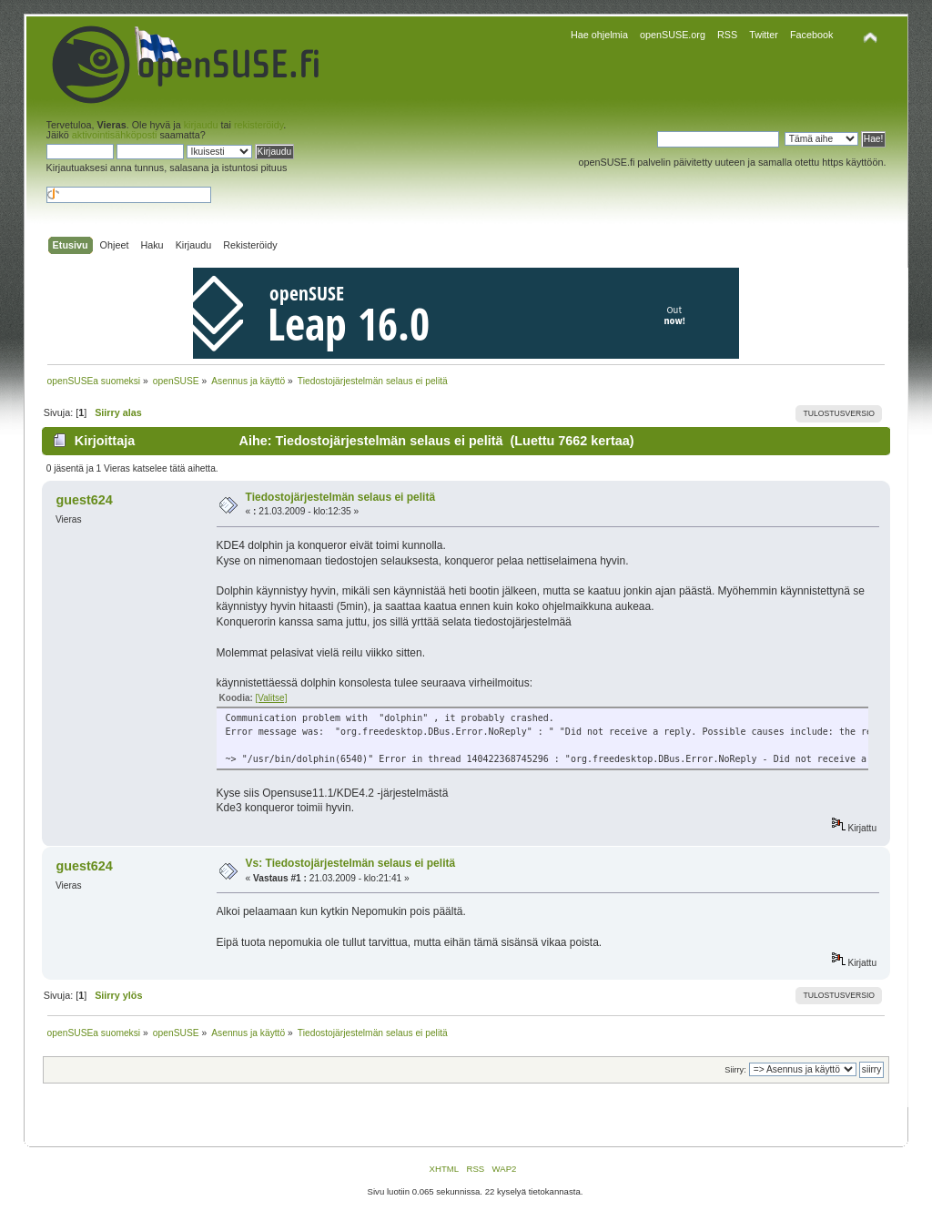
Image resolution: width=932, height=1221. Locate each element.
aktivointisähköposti (114, 134)
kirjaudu (201, 124)
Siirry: (734, 1069)
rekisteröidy (258, 124)
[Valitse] (272, 698)
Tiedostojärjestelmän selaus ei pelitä (341, 497)
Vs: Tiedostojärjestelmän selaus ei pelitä (351, 863)
